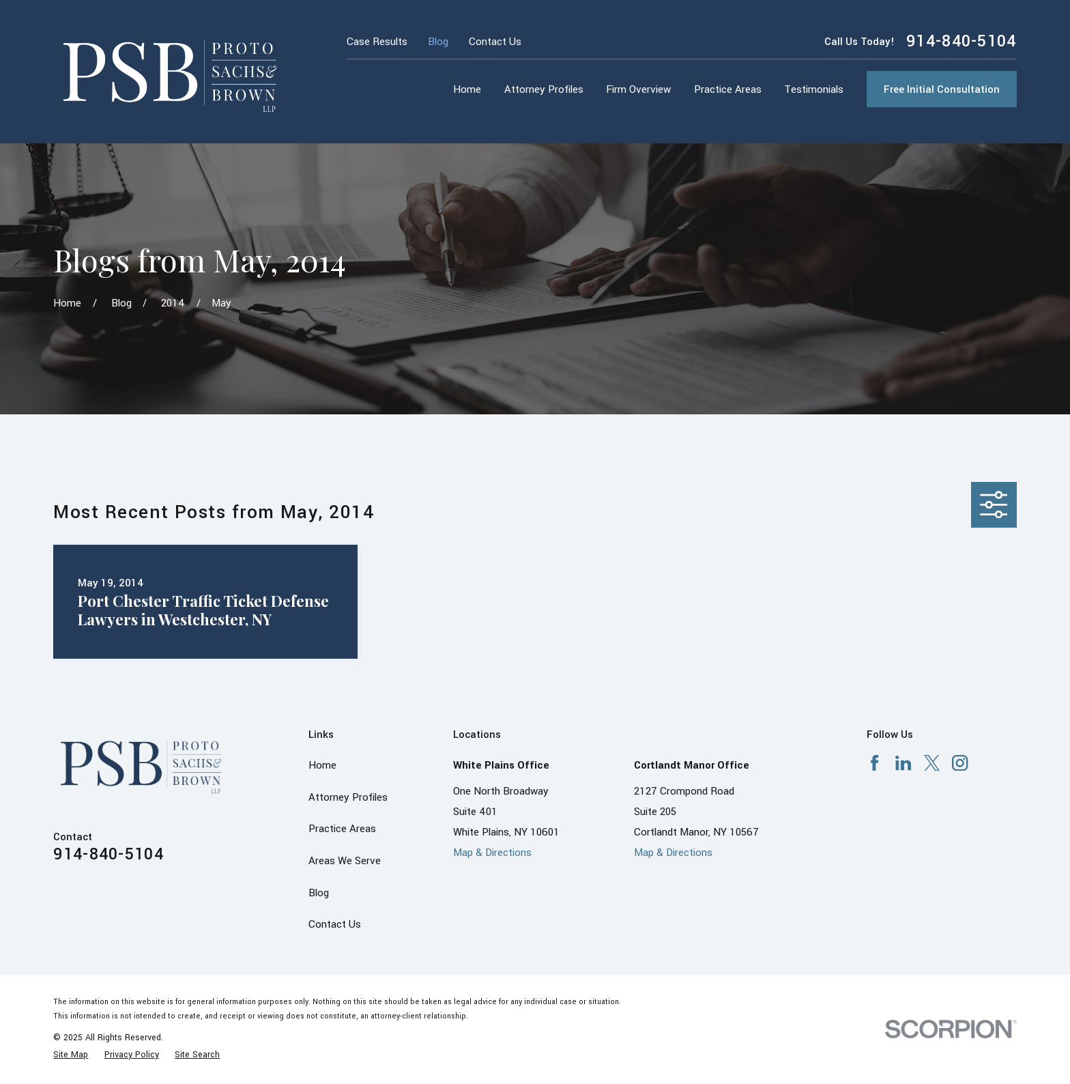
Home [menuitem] (467, 89)
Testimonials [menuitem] (813, 89)
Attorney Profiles (348, 797)
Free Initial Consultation (942, 89)
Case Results (377, 41)
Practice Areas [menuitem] (728, 89)
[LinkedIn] (903, 763)
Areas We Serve (344, 860)
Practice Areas (342, 828)
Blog (438, 41)
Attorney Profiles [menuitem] (543, 89)
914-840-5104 (961, 42)
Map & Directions (492, 852)
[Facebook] (874, 763)
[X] (932, 763)
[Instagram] (960, 763)
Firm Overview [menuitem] (638, 89)
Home (322, 765)
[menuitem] (70, 1055)
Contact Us (495, 41)
